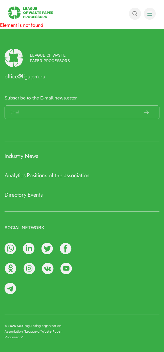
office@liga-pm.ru (25, 76)
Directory (15, 195)
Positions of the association (58, 175)
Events (35, 195)
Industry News (21, 156)
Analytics (15, 175)
